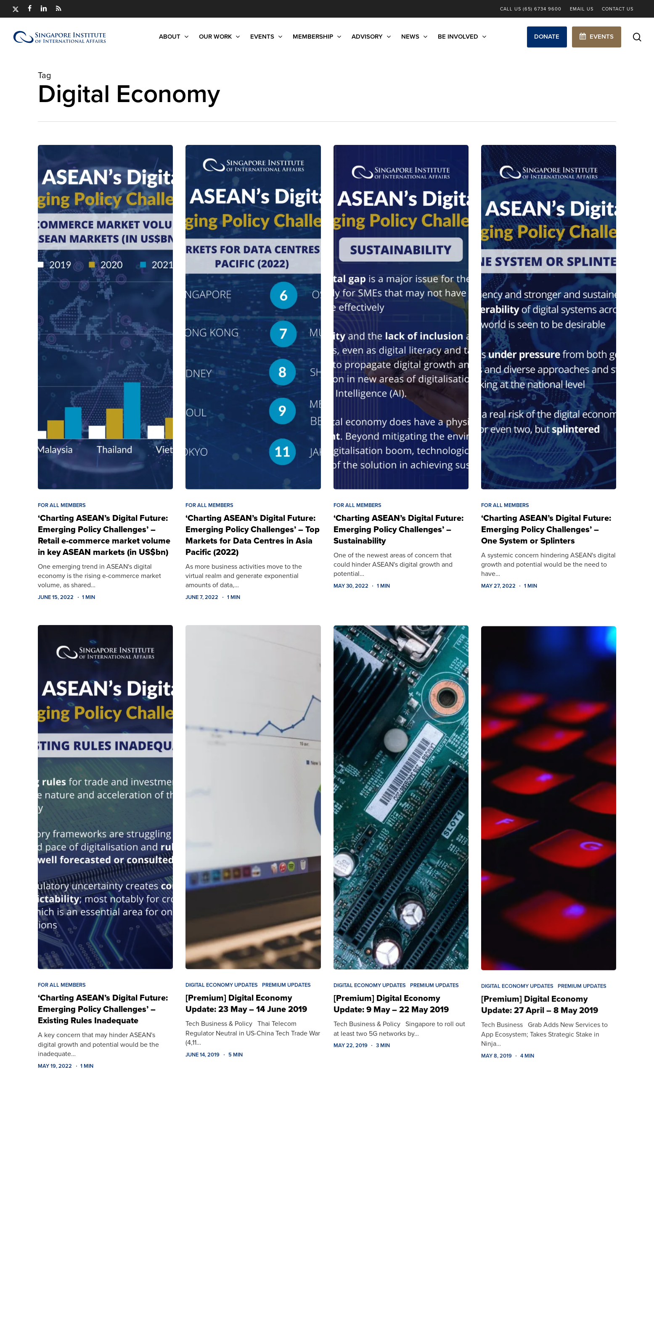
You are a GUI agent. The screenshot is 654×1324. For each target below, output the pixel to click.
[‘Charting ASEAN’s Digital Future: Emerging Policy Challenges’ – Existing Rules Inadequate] (105, 806)
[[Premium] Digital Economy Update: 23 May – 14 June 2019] (252, 808)
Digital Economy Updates (221, 997)
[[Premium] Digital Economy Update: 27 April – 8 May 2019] (548, 824)
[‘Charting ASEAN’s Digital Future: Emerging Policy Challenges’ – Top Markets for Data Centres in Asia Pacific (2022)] (252, 317)
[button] (547, 36)
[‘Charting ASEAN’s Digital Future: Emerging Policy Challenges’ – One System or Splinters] (548, 320)
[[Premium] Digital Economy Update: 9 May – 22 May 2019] (401, 815)
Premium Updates (286, 997)
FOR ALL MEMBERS (62, 505)
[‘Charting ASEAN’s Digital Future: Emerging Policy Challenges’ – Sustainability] (401, 318)
